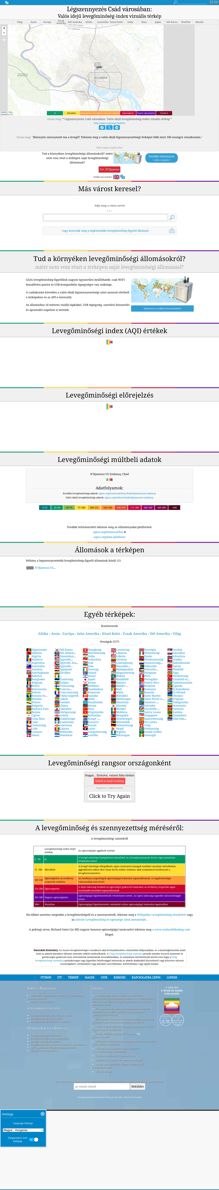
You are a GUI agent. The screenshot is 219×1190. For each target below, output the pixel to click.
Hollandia (63, 724)
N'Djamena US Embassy (40, 561)
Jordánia (91, 678)
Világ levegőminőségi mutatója (126, 946)
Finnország (64, 678)
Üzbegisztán (177, 694)
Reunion (147, 678)
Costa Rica (35, 711)
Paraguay (147, 665)
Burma (33, 704)
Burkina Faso (37, 701)
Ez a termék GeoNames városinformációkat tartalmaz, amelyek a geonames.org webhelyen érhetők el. (123, 1013)
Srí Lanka (148, 714)
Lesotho (90, 727)
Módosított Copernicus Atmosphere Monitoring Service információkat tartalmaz (124, 1035)
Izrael (89, 668)
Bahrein (34, 668)
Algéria (33, 648)
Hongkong (92, 642)
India (89, 648)
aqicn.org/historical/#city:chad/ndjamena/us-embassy (127, 485)
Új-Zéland (176, 684)
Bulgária (34, 698)
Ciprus (33, 707)
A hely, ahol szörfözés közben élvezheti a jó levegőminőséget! (118, 1058)
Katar (89, 691)
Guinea (61, 721)
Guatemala (64, 714)
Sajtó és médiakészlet (42, 993)
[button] (4, 21)
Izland (89, 665)
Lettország (120, 642)
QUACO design (103, 1063)
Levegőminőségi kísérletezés (46, 1010)
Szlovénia (176, 648)
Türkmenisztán (179, 675)
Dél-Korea (63, 642)
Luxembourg (122, 655)
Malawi (118, 675)
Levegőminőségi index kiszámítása (50, 1030)
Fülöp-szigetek (66, 688)
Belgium (34, 675)
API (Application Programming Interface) (53, 1039)
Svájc (145, 717)
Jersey (89, 675)
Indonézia (92, 652)
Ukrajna (175, 688)
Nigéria (118, 724)
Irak (88, 655)
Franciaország (66, 684)
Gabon (61, 691)
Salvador (147, 698)
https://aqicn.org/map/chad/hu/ (109, 115)
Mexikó (118, 701)
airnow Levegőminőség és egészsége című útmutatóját (110, 912)
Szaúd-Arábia (150, 724)
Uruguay (175, 691)
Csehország (36, 717)
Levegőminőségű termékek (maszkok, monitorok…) (59, 1036)
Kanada (90, 688)
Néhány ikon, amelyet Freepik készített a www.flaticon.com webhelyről (116, 1042)
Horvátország (94, 645)
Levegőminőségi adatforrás (45, 1027)
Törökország (177, 668)
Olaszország (149, 645)
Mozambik (120, 714)
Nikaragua (120, 727)
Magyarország (122, 665)
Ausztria (34, 661)
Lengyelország (95, 724)
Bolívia (33, 684)
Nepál (117, 721)
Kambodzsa (93, 681)
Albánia (34, 645)
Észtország (63, 671)
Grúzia (61, 707)
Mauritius (120, 694)
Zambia (174, 704)
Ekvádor (62, 665)
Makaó (118, 668)
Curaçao (34, 724)
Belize (33, 678)
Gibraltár (62, 701)
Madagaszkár (122, 661)
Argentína (35, 655)
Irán (88, 658)
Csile (32, 721)
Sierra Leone (150, 704)
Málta (117, 684)
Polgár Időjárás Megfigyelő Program (115, 1025)
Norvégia (147, 642)
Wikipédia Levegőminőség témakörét (161, 907)
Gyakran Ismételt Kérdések (47, 1020)
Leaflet (4, 104)
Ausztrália (35, 658)
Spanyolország (151, 711)
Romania (147, 681)
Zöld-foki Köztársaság (175, 712)
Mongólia (119, 707)
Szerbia (174, 642)
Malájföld (120, 671)
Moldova (119, 704)
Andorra (34, 652)
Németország (122, 717)
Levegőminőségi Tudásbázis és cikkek (51, 1007)
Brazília (34, 691)
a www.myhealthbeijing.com (171, 922)
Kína (88, 701)
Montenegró (121, 711)
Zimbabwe (176, 707)
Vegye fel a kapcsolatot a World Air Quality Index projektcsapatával (55, 989)
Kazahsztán (93, 694)
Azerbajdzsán (37, 665)
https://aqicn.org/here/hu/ (109, 139)
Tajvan (174, 658)
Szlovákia (176, 645)
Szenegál (147, 727)
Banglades (35, 671)
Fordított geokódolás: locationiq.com (115, 1047)
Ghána (61, 698)
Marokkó (119, 688)
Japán (89, 671)
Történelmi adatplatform (44, 1042)
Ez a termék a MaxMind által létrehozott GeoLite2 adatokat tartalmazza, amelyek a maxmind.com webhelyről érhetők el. (120, 1004)
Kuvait (89, 717)
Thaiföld (175, 661)
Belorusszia (36, 681)
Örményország (151, 652)
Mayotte (119, 698)
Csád (32, 714)
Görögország (65, 704)
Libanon (119, 645)
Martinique (121, 691)
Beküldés (137, 1079)
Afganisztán (36, 642)
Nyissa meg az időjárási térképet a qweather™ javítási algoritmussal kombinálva (122, 1020)
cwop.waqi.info (100, 1029)
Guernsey (63, 717)
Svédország (149, 721)
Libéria (118, 648)
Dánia (32, 727)
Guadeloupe (64, 711)
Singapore (148, 707)
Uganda (174, 678)
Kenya (89, 698)
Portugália (148, 671)
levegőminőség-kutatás (43, 1000)
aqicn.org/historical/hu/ (108, 524)
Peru (144, 668)
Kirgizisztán (93, 704)
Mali (116, 681)
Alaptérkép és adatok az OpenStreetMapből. (119, 1052)
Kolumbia (92, 707)
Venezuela (176, 698)
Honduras (63, 727)
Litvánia (119, 652)
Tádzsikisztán (178, 655)
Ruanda (146, 684)
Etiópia (61, 675)
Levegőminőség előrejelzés (45, 1033)
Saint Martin (150, 688)
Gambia (62, 694)
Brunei (33, 694)
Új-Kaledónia (178, 681)
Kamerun (91, 684)
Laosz (89, 721)
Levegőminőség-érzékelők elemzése (50, 1013)
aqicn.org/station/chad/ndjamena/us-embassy (129, 489)
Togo (173, 665)
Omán (145, 648)
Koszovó (91, 714)
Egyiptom (63, 661)
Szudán (174, 652)
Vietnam (175, 701)
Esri (11, 106)
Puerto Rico (149, 675)
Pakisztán (148, 658)
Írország (91, 661)
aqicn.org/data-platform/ (109, 529)
